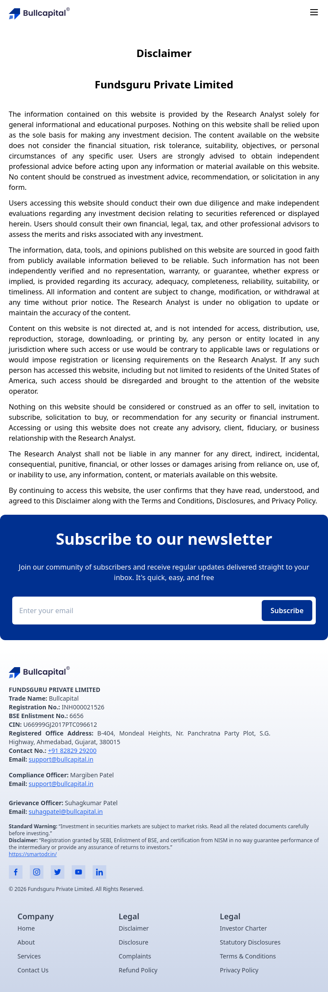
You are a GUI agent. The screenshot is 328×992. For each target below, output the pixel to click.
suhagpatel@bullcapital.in (66, 811)
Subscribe (287, 610)
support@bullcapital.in (61, 759)
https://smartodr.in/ (33, 854)
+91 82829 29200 (72, 750)
